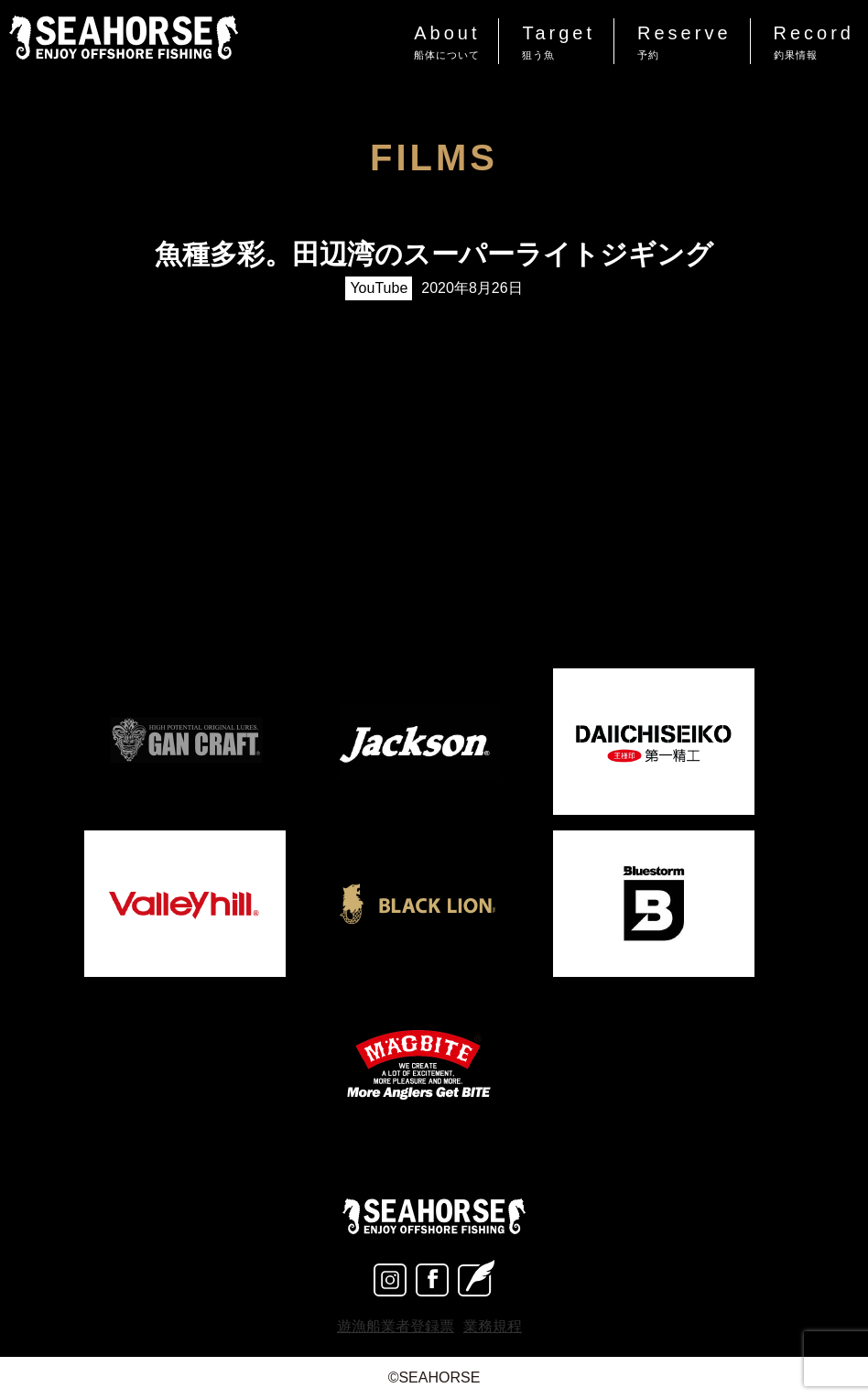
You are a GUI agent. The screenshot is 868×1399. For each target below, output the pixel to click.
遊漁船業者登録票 (395, 1326)
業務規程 (492, 1326)
